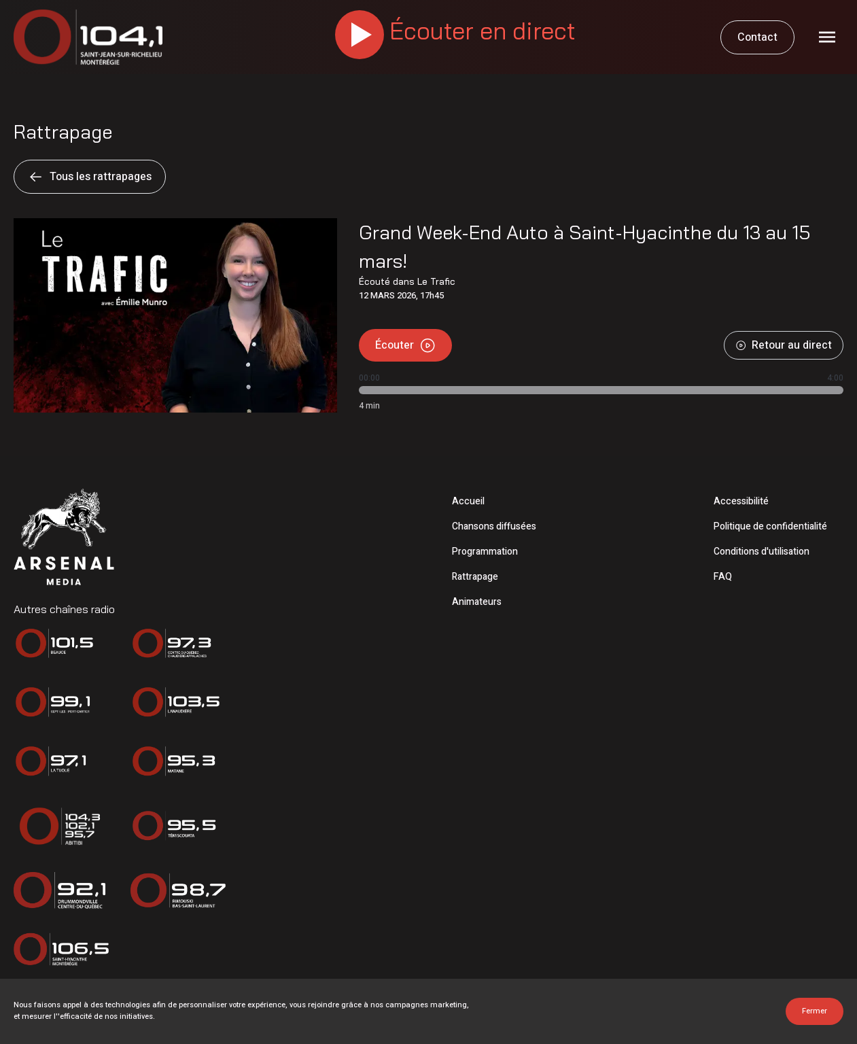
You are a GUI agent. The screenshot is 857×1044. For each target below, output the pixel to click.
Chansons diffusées (494, 526)
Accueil (468, 501)
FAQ (723, 577)
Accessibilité (741, 501)
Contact (757, 37)
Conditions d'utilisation (761, 551)
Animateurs (477, 602)
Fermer (814, 1011)
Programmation (485, 551)
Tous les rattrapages (90, 177)
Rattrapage (475, 577)
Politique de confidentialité (770, 526)
